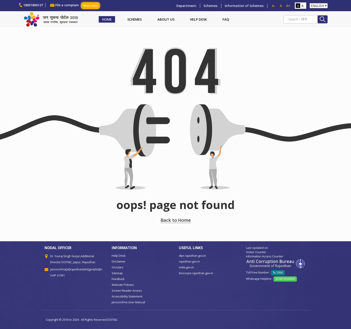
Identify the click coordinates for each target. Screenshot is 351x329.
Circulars (117, 267)
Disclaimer (119, 261)
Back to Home (176, 220)
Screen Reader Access (127, 291)
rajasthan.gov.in (189, 261)
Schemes (134, 19)
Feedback (118, 279)
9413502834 (285, 279)
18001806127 (33, 5)
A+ (288, 6)
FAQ (226, 19)
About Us (165, 19)
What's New (90, 5)
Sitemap (117, 273)
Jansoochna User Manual (128, 302)
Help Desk (198, 19)
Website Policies (123, 285)
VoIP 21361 (57, 275)
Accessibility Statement (127, 296)
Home (107, 19)
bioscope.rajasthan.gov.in (196, 273)
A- (273, 6)
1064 (278, 272)
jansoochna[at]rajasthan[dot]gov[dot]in (76, 269)
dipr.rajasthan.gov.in (192, 256)
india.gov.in (186, 267)
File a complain (67, 5)
